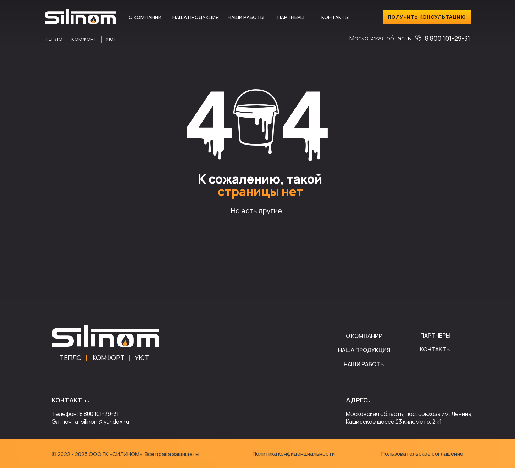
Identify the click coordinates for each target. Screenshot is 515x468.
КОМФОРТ (108, 357)
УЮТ (142, 357)
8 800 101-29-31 (447, 38)
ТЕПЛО (71, 357)
